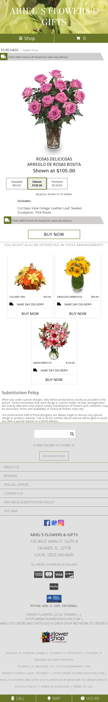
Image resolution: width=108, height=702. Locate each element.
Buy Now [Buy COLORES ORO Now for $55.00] (30, 313)
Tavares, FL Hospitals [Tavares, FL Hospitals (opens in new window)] (65, 653)
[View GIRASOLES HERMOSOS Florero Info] (78, 275)
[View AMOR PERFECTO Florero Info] (54, 341)
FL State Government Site (71, 666)
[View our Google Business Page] (54, 525)
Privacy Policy (26, 686)
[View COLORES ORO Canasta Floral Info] (30, 275)
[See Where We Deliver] (54, 456)
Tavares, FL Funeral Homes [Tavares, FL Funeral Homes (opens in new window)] (26, 653)
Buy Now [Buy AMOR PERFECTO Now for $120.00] (54, 379)
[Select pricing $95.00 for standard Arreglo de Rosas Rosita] (16, 183)
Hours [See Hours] (90, 698)
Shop (27, 38)
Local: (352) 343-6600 (54, 554)
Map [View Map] (54, 698)
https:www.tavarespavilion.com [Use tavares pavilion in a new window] (53, 619)
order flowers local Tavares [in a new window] (51, 614)
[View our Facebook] (47, 525)
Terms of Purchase (55, 686)
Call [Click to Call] (18, 698)
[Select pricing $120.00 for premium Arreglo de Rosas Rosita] (57, 183)
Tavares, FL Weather (33, 666)
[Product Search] (55, 434)
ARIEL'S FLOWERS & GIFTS (54, 17)
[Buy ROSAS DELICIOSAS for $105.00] (54, 234)
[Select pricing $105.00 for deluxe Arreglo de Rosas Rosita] (37, 183)
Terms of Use (83, 686)
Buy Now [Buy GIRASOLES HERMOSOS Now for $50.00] (77, 313)
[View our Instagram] (61, 525)
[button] (54, 599)
